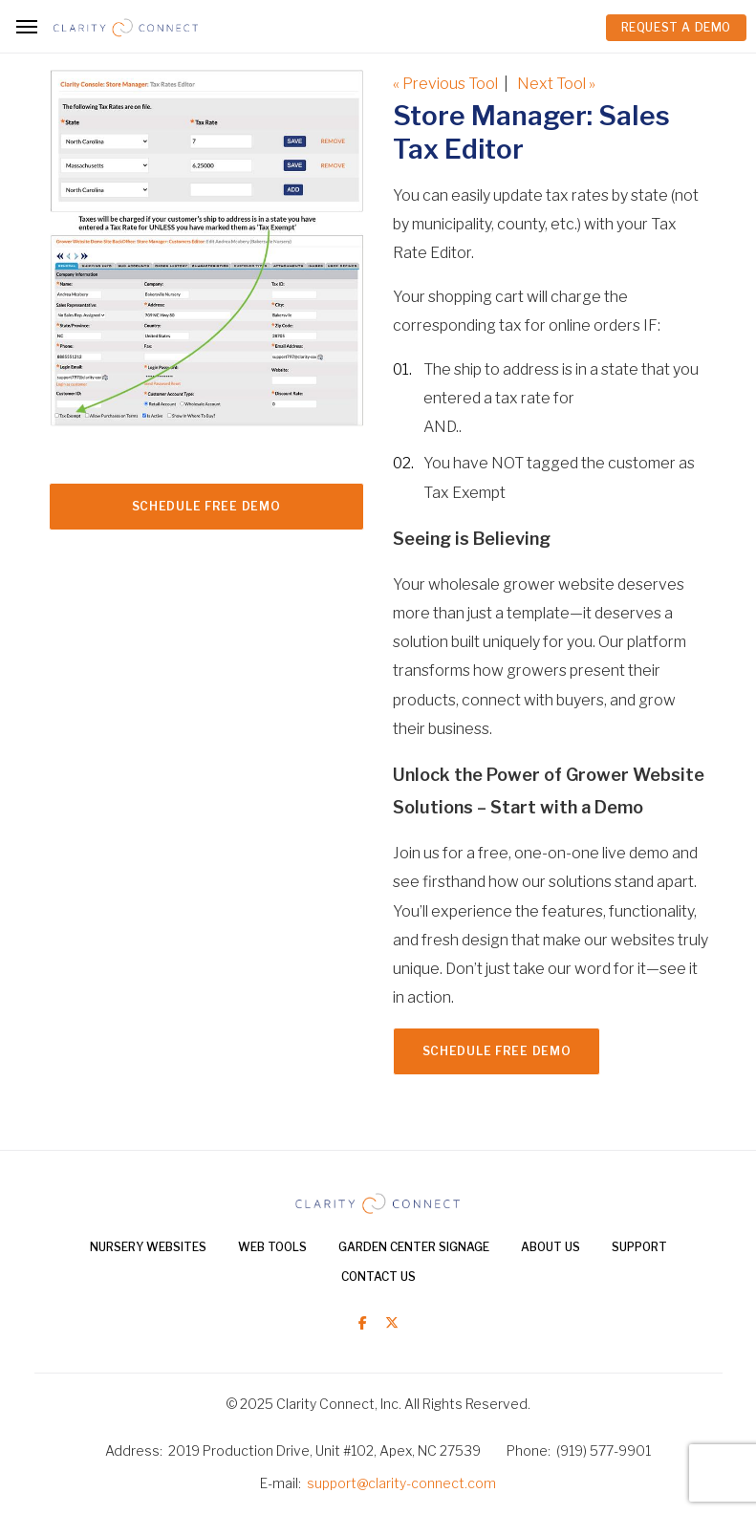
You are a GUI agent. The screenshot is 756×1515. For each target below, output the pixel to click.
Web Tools (272, 1247)
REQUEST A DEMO (676, 27)
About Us (550, 1247)
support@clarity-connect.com (401, 1483)
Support (639, 1247)
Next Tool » (556, 84)
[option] (206, 267)
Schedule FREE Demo (206, 506)
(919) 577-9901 (603, 1450)
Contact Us (378, 1276)
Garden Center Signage (413, 1247)
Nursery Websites (148, 1247)
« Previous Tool (445, 84)
